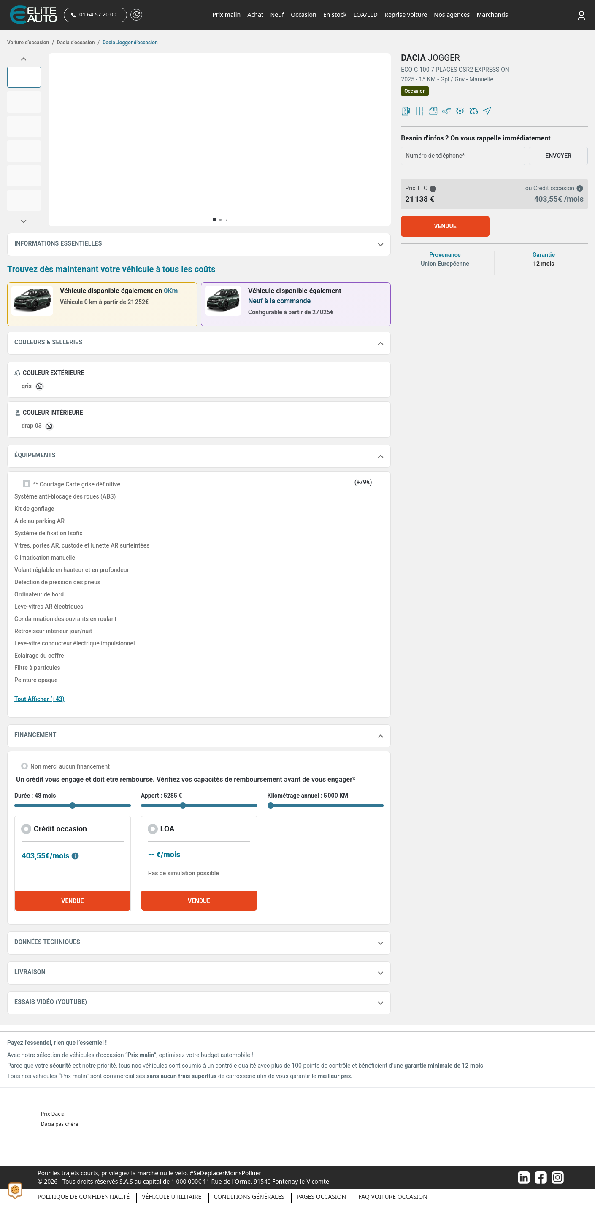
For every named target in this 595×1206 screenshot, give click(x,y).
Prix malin (226, 15)
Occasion (303, 15)
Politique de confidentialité (84, 1197)
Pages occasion (321, 1197)
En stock (335, 15)
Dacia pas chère (59, 1124)
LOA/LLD (365, 15)
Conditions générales (249, 1197)
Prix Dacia (53, 1113)
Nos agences (452, 15)
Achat (255, 15)
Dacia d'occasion (78, 43)
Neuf (277, 15)
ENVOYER (558, 155)
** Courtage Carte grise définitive (76, 484)
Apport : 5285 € (161, 795)
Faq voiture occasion (392, 1197)
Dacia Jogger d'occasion (129, 43)
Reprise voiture (405, 15)
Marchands (492, 15)
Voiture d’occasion (30, 43)
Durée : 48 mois (35, 795)
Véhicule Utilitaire (171, 1197)
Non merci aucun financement (70, 766)
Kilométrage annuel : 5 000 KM (308, 795)
